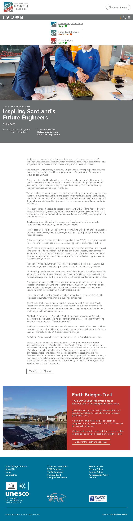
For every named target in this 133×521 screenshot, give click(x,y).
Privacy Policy (96, 469)
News (8, 472)
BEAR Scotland (54, 469)
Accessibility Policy (99, 475)
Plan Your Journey (118, 7)
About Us (10, 469)
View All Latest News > (40, 371)
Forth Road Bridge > (68, 32)
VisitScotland (54, 475)
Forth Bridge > (65, 40)
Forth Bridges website (90, 337)
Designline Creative (119, 514)
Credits (92, 477)
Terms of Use (96, 466)
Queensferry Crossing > (70, 23)
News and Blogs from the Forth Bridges (21, 130)
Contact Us (11, 475)
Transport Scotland (57, 466)
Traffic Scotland (55, 472)
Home (5, 129)
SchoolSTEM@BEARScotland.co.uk (52, 332)
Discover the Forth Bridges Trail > (91, 442)
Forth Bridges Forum (16, 466)
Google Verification (57, 477)
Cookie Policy (96, 472)
